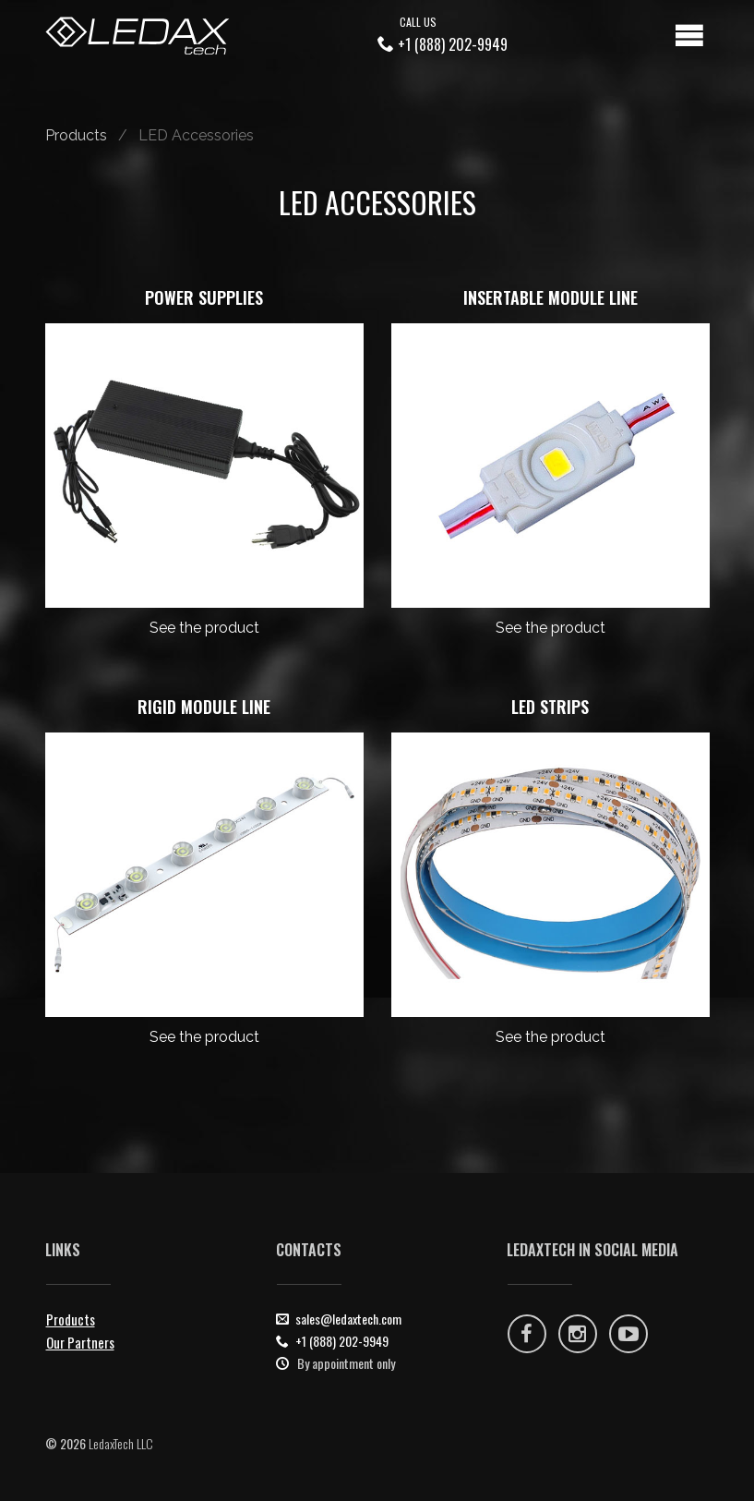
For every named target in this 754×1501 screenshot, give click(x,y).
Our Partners (80, 1342)
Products (76, 135)
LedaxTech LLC (121, 1443)
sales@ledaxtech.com (348, 1318)
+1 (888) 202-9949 (453, 44)
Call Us (418, 22)
